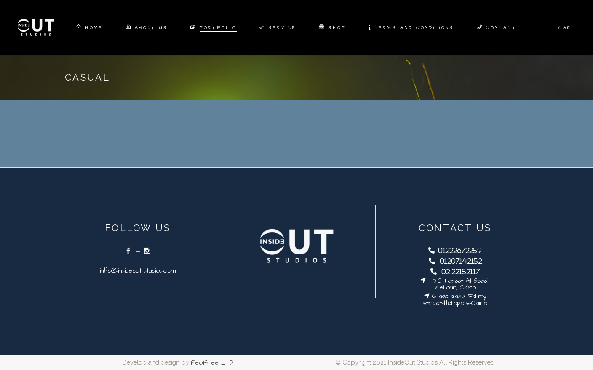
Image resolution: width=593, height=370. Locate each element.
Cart (567, 27)
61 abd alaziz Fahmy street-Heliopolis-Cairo (455, 300)
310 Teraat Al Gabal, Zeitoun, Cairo (458, 284)
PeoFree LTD (212, 362)
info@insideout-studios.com (138, 270)
